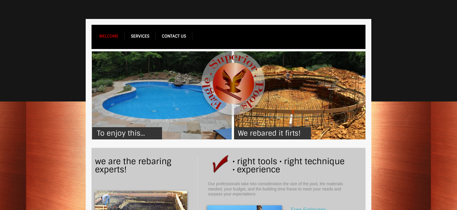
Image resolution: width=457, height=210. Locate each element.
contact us (174, 36)
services (140, 36)
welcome (108, 36)
